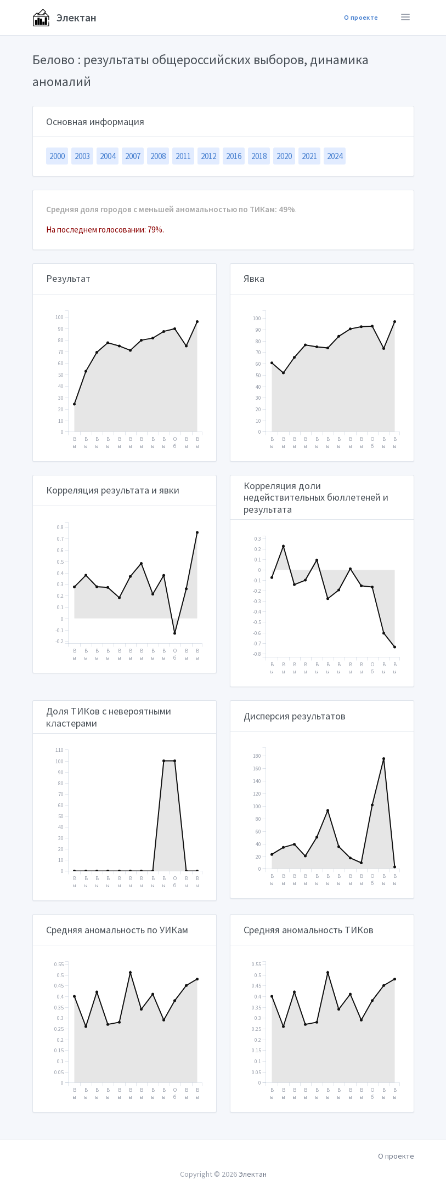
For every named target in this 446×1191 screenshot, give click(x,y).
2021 (309, 156)
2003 (82, 156)
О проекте (361, 17)
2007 (132, 156)
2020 (284, 156)
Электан (64, 17)
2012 (208, 156)
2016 (233, 156)
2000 (57, 156)
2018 (259, 156)
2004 (107, 156)
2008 (158, 156)
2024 (334, 156)
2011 (183, 156)
